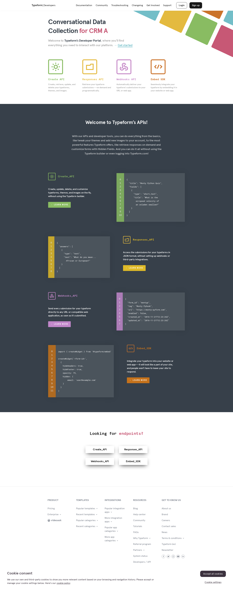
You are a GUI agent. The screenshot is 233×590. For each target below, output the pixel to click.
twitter (168, 555)
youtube (178, 555)
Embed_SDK (133, 460)
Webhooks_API (100, 460)
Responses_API (133, 448)
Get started (125, 45)
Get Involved (153, 5)
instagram (173, 555)
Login (182, 5)
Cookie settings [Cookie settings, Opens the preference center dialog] (213, 582)
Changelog (137, 5)
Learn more (61, 205)
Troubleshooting (119, 5)
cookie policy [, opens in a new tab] (63, 583)
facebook (163, 555)
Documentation (84, 5)
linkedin (183, 555)
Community (102, 5)
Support (167, 5)
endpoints (130, 432)
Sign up (196, 5)
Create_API (100, 448)
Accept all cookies (213, 574)
